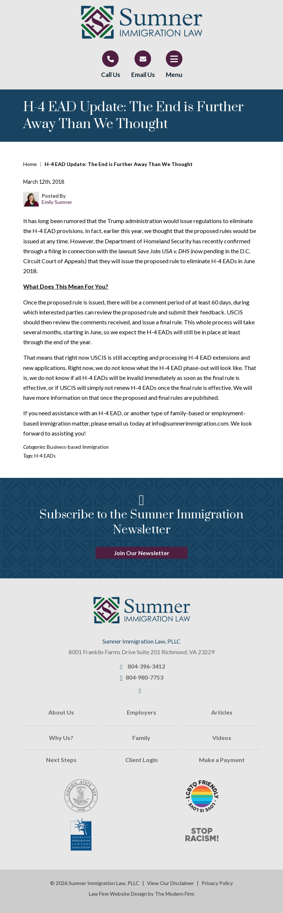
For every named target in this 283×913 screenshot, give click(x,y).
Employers (141, 712)
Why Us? (61, 737)
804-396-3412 (146, 666)
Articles (222, 712)
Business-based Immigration (78, 447)
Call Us (110, 74)
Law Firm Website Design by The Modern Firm (141, 894)
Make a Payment (222, 759)
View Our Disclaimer (170, 883)
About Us (61, 712)
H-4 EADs (45, 456)
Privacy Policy (217, 883)
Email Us (143, 74)
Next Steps (61, 759)
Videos (221, 737)
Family (141, 737)
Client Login (141, 759)
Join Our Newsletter (142, 552)
